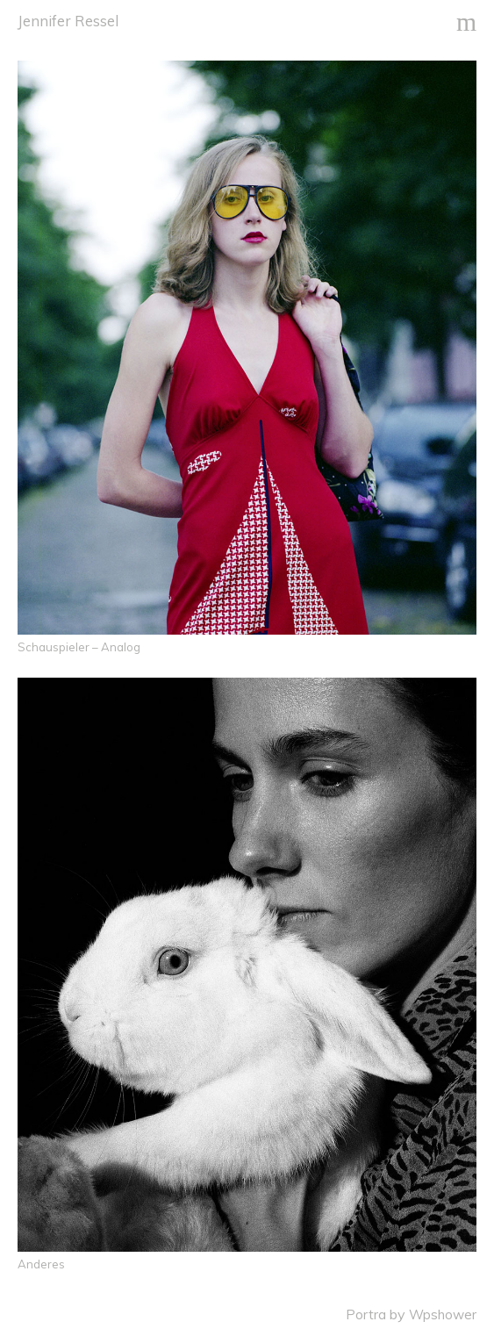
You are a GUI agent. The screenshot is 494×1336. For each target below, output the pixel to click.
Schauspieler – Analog (79, 647)
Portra (366, 1314)
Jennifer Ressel (68, 20)
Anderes (41, 1264)
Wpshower (442, 1314)
